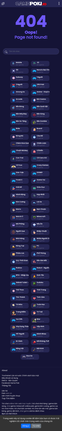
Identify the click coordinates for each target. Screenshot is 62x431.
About (4, 370)
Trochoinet (6, 375)
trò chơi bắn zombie (22, 408)
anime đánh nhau (36, 411)
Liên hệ (4, 391)
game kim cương (42, 406)
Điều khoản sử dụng (10, 378)
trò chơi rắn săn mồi (40, 408)
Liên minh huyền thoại (11, 396)
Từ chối (36, 425)
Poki (3, 393)
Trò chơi (5, 403)
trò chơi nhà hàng (39, 403)
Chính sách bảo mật (30, 375)
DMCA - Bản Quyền (10, 380)
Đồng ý (26, 425)
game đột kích (13, 411)
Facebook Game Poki (10, 383)
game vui (54, 406)
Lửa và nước (16, 375)
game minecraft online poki (22, 406)
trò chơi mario (8, 408)
